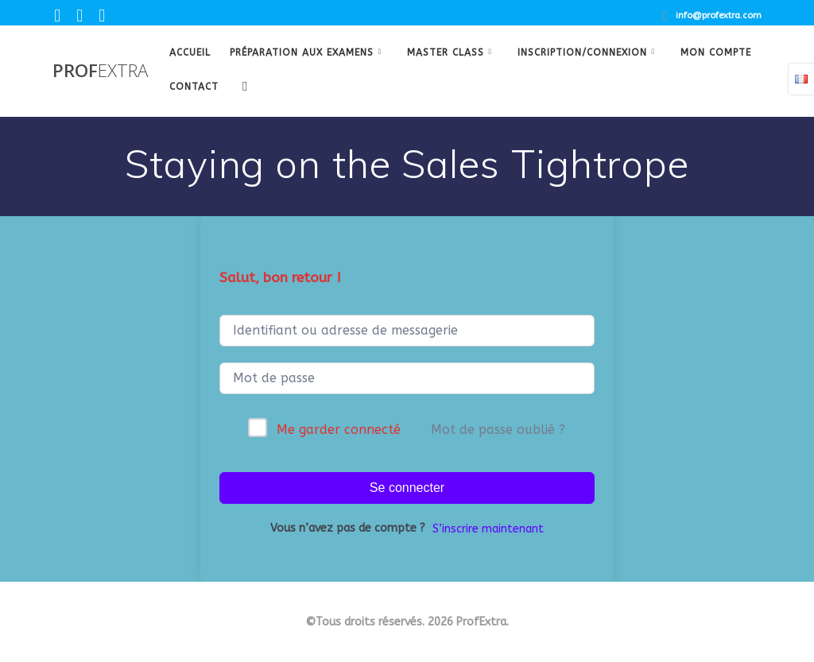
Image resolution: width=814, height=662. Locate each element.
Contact (194, 86)
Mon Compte (715, 52)
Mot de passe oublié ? (498, 429)
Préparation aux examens (302, 52)
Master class (445, 52)
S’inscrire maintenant (488, 529)
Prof (100, 70)
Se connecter (407, 487)
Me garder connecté (339, 429)
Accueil (190, 52)
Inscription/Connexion (582, 52)
